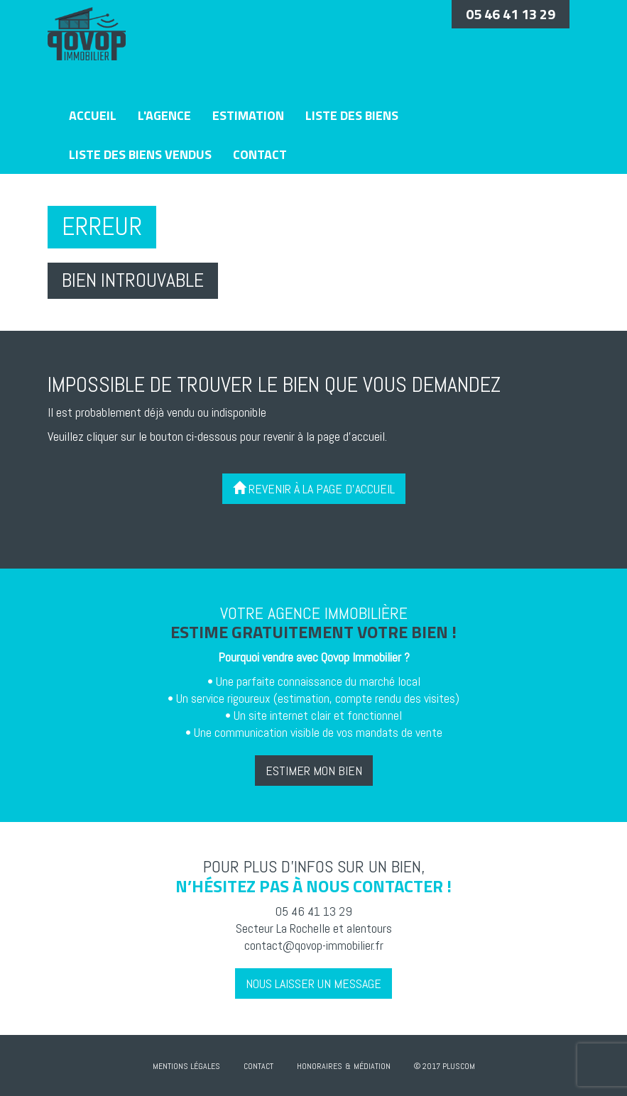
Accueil (92, 115)
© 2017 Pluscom (444, 1066)
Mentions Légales (186, 1066)
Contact (260, 154)
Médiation (372, 1066)
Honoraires (319, 1066)
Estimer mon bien (314, 770)
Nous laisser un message (313, 983)
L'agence (164, 115)
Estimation (248, 115)
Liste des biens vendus (140, 154)
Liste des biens (351, 115)
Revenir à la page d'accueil (314, 489)
